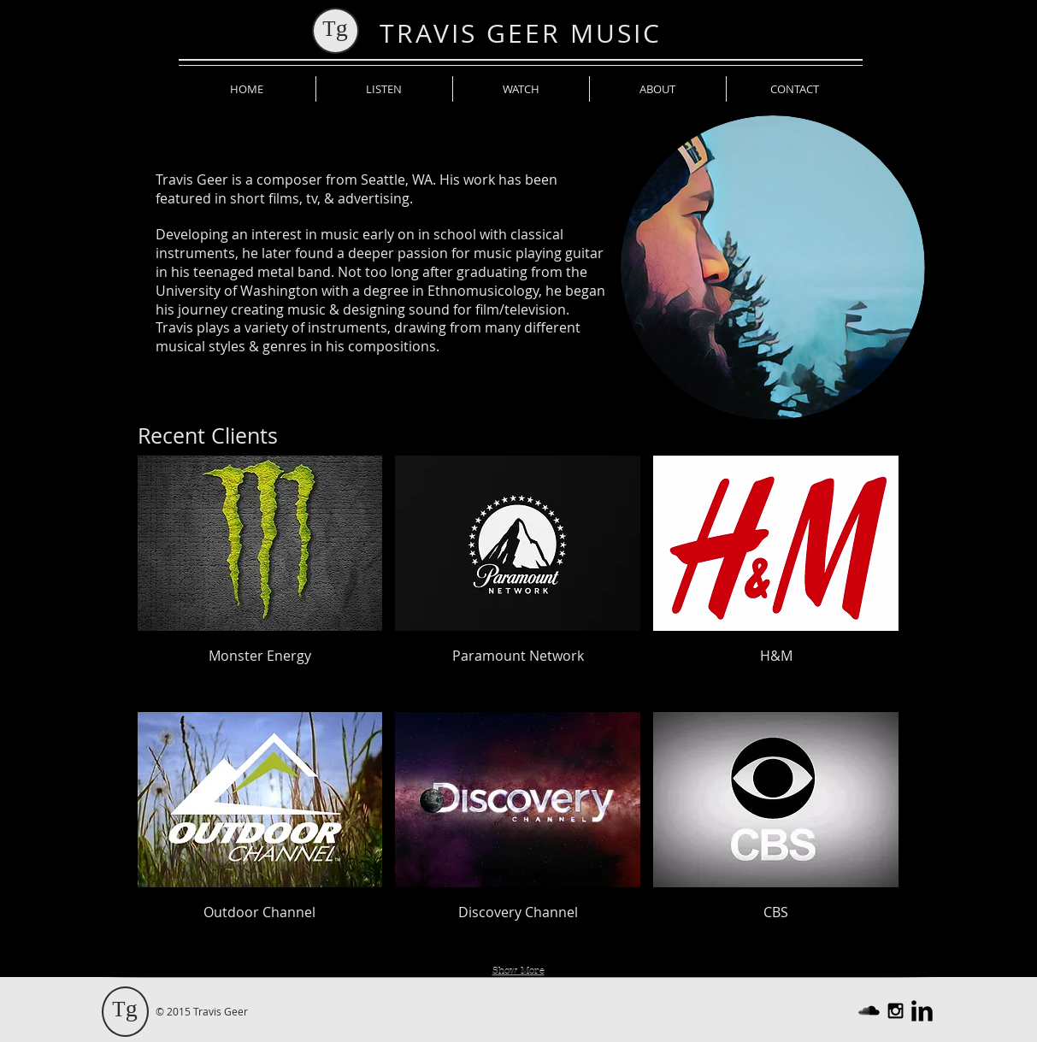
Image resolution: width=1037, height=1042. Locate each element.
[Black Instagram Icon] (895, 1010)
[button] (260, 577)
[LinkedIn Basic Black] (922, 1010)
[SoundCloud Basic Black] (869, 1010)
